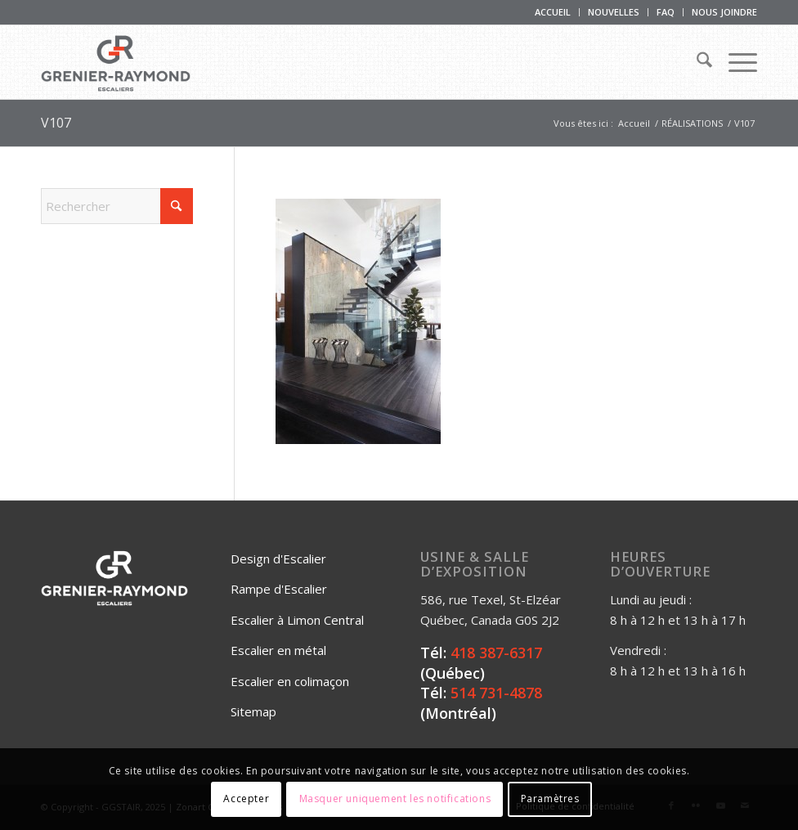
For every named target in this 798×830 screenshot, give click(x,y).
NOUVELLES (613, 12)
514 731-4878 (496, 692)
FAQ (666, 12)
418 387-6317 (496, 652)
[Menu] (734, 62)
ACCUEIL (553, 12)
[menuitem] (553, 12)
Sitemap (253, 711)
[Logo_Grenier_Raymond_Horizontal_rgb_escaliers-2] (116, 62)
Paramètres (550, 798)
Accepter (246, 798)
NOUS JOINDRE (724, 12)
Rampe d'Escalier (279, 589)
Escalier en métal (278, 650)
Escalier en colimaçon (290, 681)
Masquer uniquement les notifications (395, 798)
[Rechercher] (696, 62)
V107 (56, 123)
